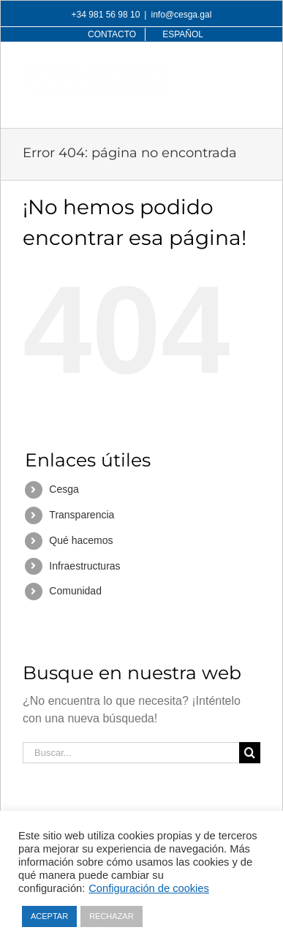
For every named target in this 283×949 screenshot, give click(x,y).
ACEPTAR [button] (49, 916)
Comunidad (75, 591)
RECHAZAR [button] (111, 916)
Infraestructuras (84, 566)
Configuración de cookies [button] (148, 888)
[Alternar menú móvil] (252, 71)
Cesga (63, 489)
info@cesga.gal (181, 15)
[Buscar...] (131, 752)
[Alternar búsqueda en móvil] (223, 71)
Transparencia (81, 515)
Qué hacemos (81, 540)
